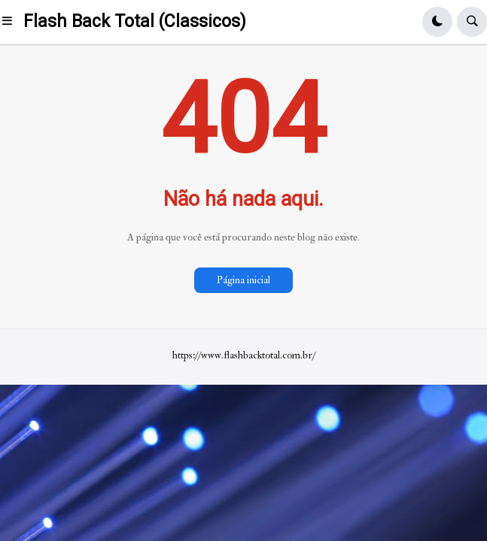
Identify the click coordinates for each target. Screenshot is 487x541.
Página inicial (243, 280)
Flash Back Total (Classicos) (134, 21)
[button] (11, 22)
